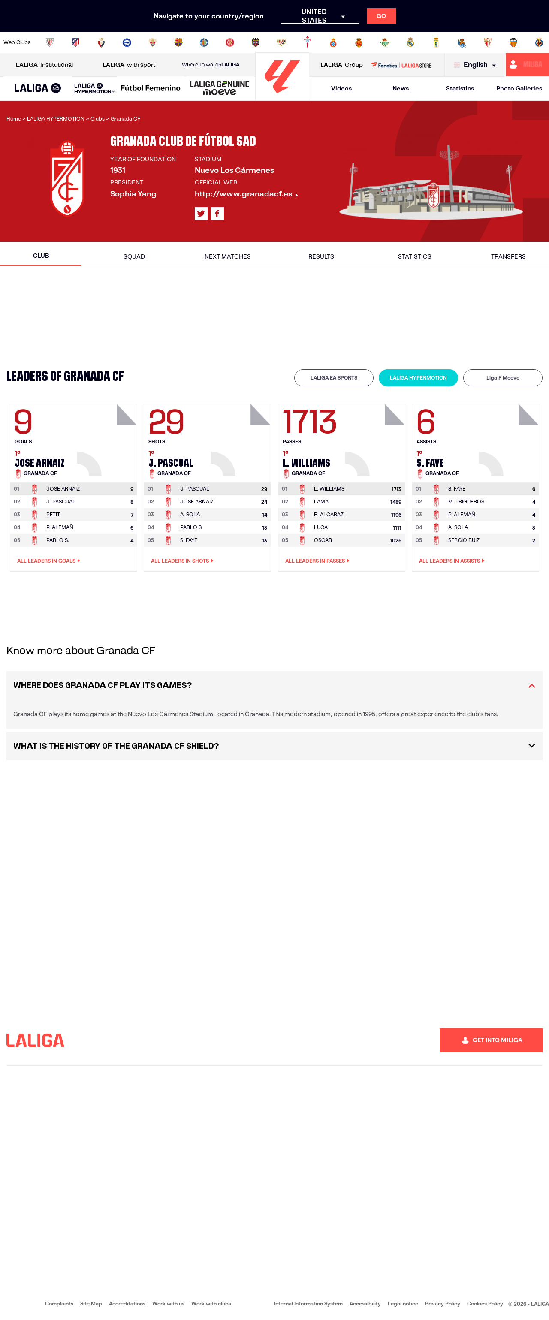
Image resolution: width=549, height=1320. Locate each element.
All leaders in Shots (182, 561)
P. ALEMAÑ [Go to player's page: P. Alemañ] (59, 527)
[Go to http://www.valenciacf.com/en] (513, 42)
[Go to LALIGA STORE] (400, 64)
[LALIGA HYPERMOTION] (94, 88)
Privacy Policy (442, 1303)
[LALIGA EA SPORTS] (37, 88)
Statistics (460, 88)
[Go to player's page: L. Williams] (376, 438)
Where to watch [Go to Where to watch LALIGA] (210, 65)
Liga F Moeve (502, 377)
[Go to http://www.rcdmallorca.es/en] (359, 42)
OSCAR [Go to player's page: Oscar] (323, 540)
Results (321, 256)
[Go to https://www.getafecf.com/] (204, 42)
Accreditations (127, 1303)
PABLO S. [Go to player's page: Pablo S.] (57, 540)
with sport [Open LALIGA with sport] (129, 65)
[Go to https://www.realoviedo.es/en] (436, 42)
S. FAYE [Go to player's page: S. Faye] (188, 540)
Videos (341, 88)
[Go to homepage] (282, 96)
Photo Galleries (519, 88)
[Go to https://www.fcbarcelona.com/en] (178, 42)
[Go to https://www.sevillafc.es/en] (487, 42)
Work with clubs (211, 1303)
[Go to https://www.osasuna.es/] (101, 42)
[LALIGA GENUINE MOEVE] (219, 88)
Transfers (508, 256)
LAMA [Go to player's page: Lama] (321, 501)
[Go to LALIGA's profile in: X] (201, 213)
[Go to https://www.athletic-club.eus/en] (49, 42)
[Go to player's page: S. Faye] (510, 438)
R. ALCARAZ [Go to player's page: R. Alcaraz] (329, 514)
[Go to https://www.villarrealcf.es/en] (539, 42)
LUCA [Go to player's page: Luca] (321, 527)
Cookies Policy (485, 1303)
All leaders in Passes (317, 561)
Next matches (228, 256)
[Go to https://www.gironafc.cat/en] (229, 42)
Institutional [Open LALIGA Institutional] (44, 65)
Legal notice (403, 1303)
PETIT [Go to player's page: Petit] (53, 514)
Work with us (168, 1303)
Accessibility (365, 1303)
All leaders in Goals (48, 561)
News (400, 88)
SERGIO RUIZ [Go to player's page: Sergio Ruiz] (464, 540)
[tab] (334, 377)
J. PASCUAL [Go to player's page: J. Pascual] (60, 501)
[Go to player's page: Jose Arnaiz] (108, 438)
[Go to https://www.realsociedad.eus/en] (461, 42)
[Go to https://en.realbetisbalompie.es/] (384, 42)
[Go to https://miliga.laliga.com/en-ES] (527, 64)
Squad (134, 256)
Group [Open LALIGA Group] (341, 65)
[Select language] (477, 64)
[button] (37, 88)
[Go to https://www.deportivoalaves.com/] (127, 42)
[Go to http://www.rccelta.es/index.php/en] (307, 42)
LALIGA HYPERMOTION (418, 377)
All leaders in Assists (452, 561)
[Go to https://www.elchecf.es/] (152, 42)
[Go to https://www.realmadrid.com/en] (410, 42)
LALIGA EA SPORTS (334, 377)
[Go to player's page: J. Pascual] (242, 438)
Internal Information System (308, 1303)
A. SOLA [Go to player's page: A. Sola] (190, 514)
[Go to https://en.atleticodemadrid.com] (75, 42)
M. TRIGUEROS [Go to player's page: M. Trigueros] (466, 501)
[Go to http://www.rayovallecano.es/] (281, 42)
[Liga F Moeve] (150, 88)
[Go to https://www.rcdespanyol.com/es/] (333, 42)
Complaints (59, 1303)
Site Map (91, 1303)
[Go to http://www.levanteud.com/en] (255, 42)
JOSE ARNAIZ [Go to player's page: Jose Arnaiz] (197, 501)
